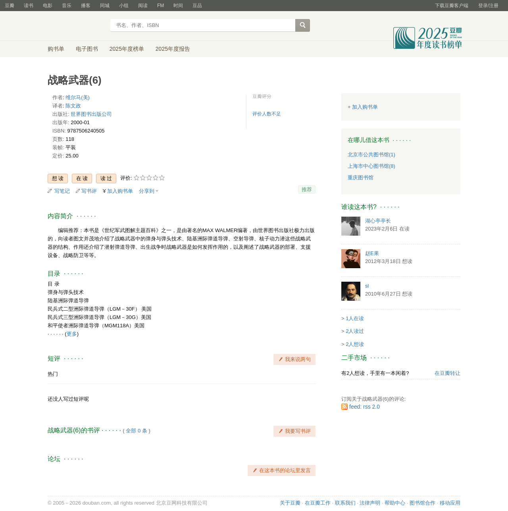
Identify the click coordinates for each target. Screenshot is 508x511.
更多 (72, 334)
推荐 (307, 189)
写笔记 (62, 191)
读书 (28, 5)
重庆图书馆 (360, 178)
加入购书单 (120, 191)
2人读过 (355, 331)
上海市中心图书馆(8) (371, 166)
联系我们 (345, 503)
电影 (47, 5)
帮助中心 (395, 503)
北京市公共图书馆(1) (371, 155)
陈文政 (73, 106)
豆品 (197, 5)
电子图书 (87, 49)
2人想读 (355, 344)
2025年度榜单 (127, 49)
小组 (124, 5)
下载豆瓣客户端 (451, 5)
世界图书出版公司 (91, 114)
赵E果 (372, 253)
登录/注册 (488, 5)
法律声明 (370, 503)
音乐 (66, 5)
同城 (105, 5)
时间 (178, 5)
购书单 (56, 49)
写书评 (89, 191)
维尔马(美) (77, 97)
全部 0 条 (136, 431)
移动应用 (450, 503)
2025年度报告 (173, 49)
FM (160, 5)
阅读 (143, 5)
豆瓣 (9, 5)
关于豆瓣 (290, 503)
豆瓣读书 (76, 26)
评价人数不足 (266, 114)
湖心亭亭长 (378, 221)
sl (367, 286)
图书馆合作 (422, 503)
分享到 (146, 191)
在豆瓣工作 (318, 503)
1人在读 (355, 318)
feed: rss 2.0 (364, 406)
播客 (85, 5)
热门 (53, 374)
